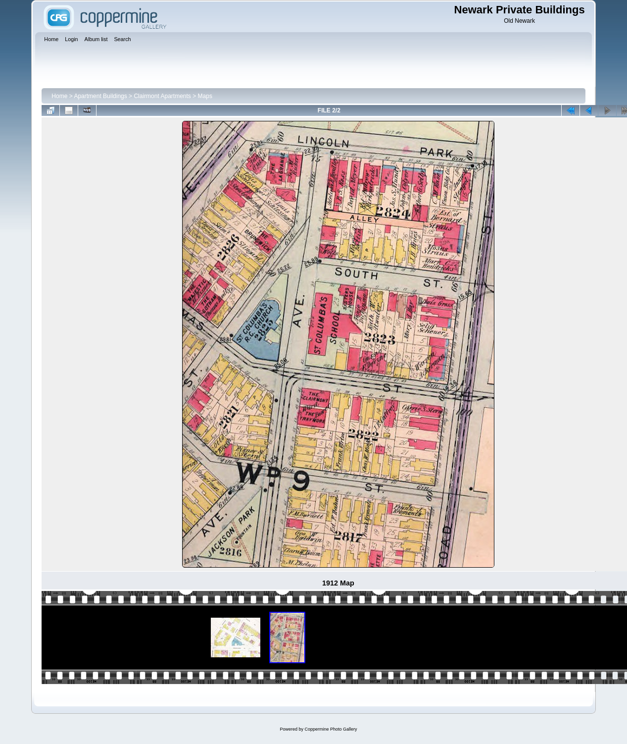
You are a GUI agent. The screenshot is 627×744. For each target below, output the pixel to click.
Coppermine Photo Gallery (330, 729)
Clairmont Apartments (162, 96)
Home (59, 96)
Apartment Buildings (100, 96)
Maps (205, 96)
